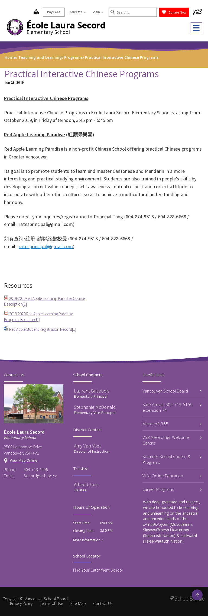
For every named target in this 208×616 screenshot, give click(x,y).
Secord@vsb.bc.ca (40, 475)
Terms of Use (51, 603)
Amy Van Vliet (87, 446)
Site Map (78, 603)
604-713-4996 (36, 469)
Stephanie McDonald (95, 407)
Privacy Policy (21, 603)
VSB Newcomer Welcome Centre (172, 440)
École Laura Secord (66, 25)
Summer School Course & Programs (172, 459)
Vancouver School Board (172, 391)
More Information (86, 540)
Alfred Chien (86, 484)
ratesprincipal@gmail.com (46, 246)
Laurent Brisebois (91, 391)
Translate (76, 12)
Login (97, 12)
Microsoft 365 (172, 423)
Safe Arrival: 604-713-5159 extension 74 (172, 407)
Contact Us (103, 603)
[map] (35, 12)
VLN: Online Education (172, 475)
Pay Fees (53, 12)
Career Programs (172, 489)
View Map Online (23, 460)
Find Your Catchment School (98, 570)
